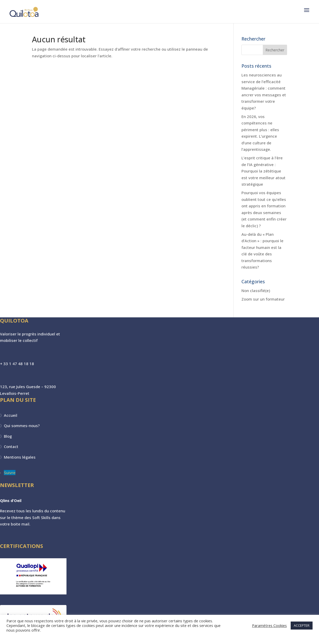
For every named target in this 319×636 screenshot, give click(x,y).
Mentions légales (20, 457)
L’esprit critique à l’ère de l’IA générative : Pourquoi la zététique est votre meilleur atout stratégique (263, 171)
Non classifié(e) (255, 290)
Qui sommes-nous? (22, 425)
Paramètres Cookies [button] (269, 625)
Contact (11, 446)
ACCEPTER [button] (301, 625)
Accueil (10, 415)
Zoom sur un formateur (263, 299)
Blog (8, 436)
